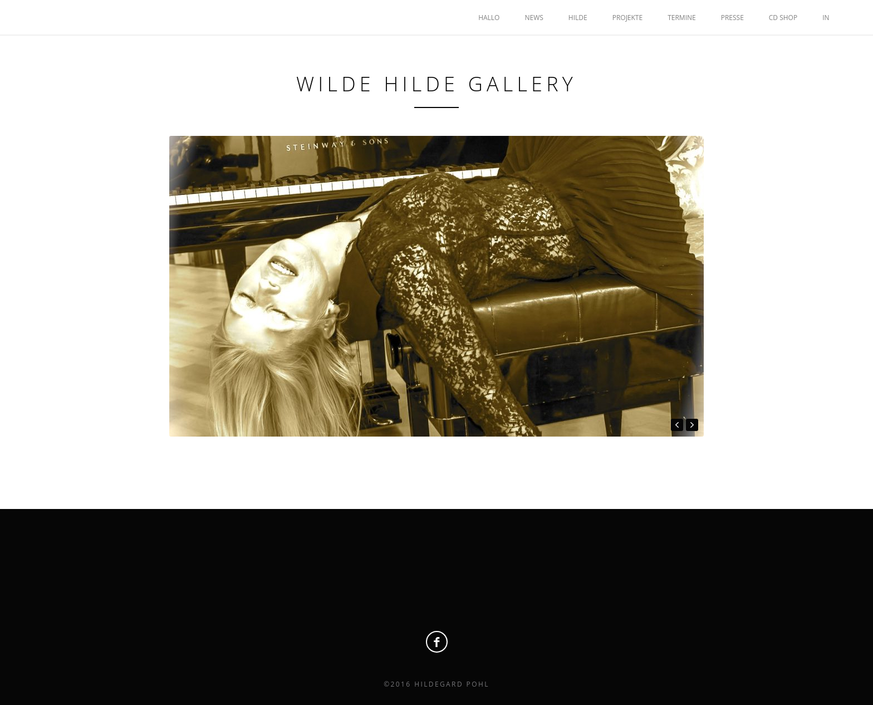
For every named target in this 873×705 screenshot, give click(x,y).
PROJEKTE (627, 17)
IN (825, 17)
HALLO (488, 17)
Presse (732, 17)
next (692, 425)
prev (677, 425)
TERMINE (682, 17)
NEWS (533, 17)
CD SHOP (783, 17)
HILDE (577, 17)
